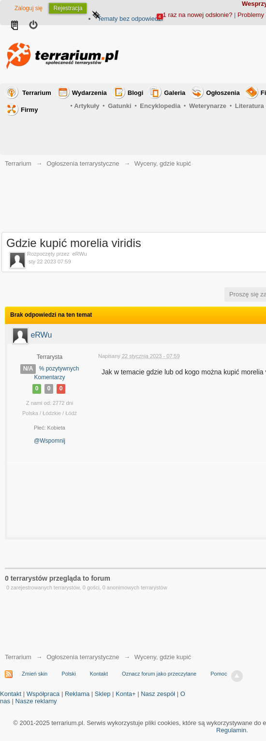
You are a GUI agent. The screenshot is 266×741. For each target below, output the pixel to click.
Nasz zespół (158, 693)
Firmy (29, 109)
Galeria (174, 92)
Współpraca (43, 693)
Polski (68, 674)
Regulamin (231, 730)
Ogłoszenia (222, 92)
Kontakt (99, 674)
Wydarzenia (89, 92)
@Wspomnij (49, 440)
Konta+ (126, 693)
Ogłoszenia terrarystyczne (82, 657)
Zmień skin (34, 674)
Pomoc (218, 674)
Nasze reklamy (36, 701)
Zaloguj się (29, 8)
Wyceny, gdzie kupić (162, 657)
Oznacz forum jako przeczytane (159, 674)
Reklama (77, 693)
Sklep (103, 693)
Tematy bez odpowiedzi (130, 18)
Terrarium (36, 92)
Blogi (136, 92)
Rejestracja (67, 8)
